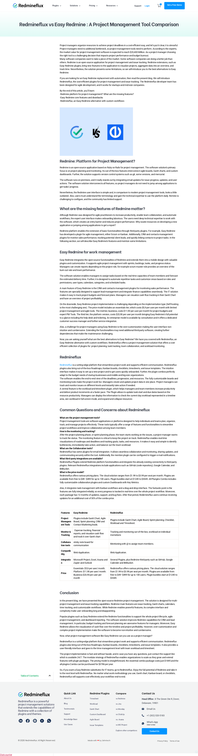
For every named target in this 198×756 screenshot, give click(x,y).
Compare (121, 693)
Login (148, 6)
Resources (112, 5)
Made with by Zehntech (99, 740)
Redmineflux (66, 365)
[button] (50, 675)
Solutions (75, 5)
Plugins (56, 5)
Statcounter (6, 754)
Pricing (93, 5)
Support (137, 6)
